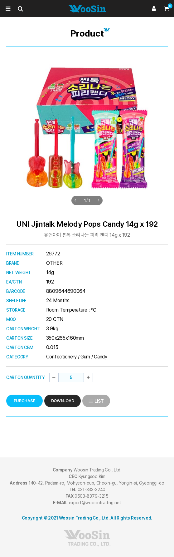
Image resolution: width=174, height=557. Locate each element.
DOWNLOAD (62, 400)
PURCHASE (25, 400)
